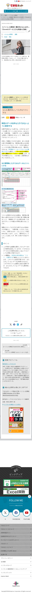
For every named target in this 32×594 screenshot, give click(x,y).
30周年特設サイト (16, 532)
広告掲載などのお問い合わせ (16, 551)
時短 (10, 36)
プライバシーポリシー (16, 558)
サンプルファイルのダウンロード (16, 540)
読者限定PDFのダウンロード (16, 536)
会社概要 (16, 561)
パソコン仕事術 (13, 15)
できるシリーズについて (16, 529)
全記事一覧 (16, 554)
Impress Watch (16, 576)
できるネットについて (25, 1)
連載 (5, 15)
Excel (5, 36)
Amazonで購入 (15, 431)
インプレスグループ (16, 565)
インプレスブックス (16, 572)
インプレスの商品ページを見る (11, 404)
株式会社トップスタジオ (9, 364)
